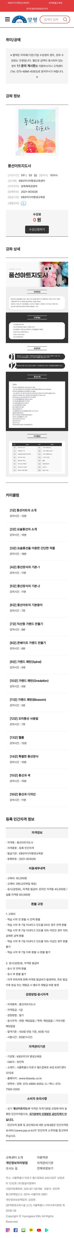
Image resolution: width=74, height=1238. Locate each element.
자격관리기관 (45, 1163)
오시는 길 (12, 1168)
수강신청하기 (37, 229)
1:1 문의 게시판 (26, 66)
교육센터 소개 (14, 1158)
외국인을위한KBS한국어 (37, 8)
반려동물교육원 (55, 3)
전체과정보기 (45, 1168)
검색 (65, 19)
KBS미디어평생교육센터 (18, 3)
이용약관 (42, 1158)
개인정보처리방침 (17, 1163)
